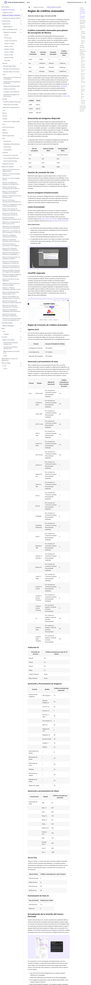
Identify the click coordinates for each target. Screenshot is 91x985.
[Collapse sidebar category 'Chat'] (21, 74)
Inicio (28, 2)
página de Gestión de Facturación (58, 221)
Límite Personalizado (83, 42)
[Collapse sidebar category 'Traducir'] (21, 118)
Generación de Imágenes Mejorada (83, 21)
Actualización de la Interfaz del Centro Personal (83, 108)
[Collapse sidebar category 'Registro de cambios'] (21, 166)
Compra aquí (66, 96)
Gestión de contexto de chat (82, 27)
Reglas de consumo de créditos (47, 219)
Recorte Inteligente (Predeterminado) (83, 35)
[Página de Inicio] (29, 7)
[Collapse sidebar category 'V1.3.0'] (21, 366)
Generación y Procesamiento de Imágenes (83, 78)
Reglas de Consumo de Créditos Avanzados (83, 52)
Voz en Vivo (82, 97)
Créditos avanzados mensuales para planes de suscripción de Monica (82, 13)
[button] (12, 9)
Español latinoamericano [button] (74, 2)
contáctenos (63, 86)
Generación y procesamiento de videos (83, 90)
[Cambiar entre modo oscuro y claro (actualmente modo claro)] (85, 2)
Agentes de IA (83, 57)
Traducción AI (83, 70)
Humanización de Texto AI (83, 102)
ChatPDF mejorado (82, 46)
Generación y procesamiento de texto (83, 64)
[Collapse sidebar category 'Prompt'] (21, 99)
